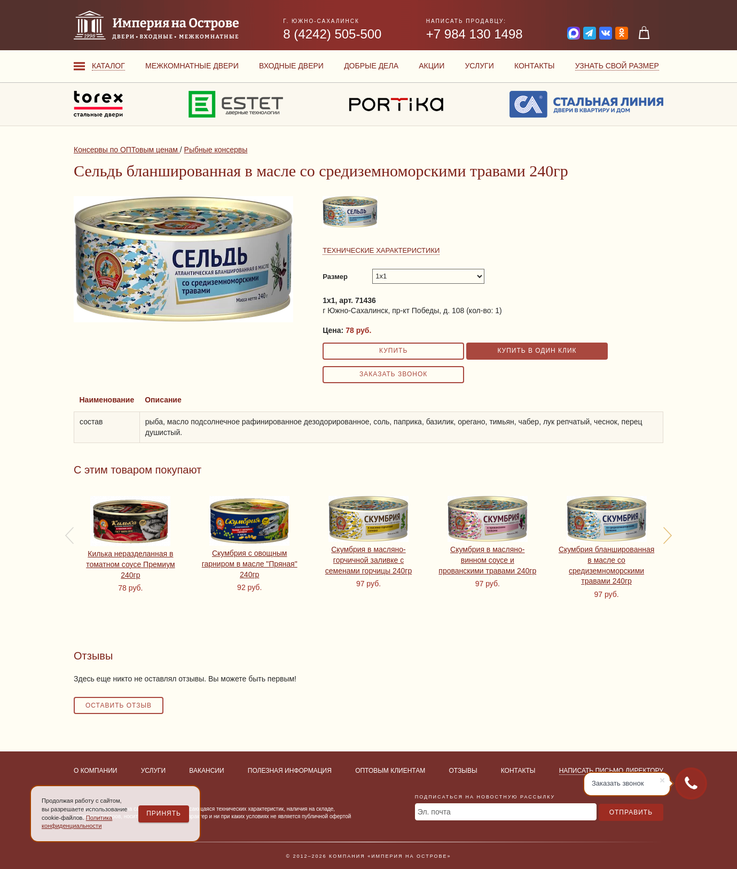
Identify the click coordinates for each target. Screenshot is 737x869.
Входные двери (291, 65)
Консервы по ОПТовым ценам (127, 149)
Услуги (479, 65)
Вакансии (206, 770)
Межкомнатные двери (192, 65)
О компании (95, 770)
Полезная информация (290, 770)
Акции (431, 65)
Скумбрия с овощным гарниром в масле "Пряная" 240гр (249, 563)
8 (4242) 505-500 (332, 34)
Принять (163, 813)
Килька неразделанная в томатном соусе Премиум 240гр (130, 564)
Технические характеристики (381, 250)
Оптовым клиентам (390, 770)
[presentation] (69, 535)
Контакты (534, 65)
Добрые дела (371, 65)
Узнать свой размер (617, 65)
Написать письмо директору (611, 770)
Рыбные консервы (216, 149)
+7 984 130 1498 (474, 34)
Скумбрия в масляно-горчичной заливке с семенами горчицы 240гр (368, 560)
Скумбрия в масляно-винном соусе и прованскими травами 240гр (487, 560)
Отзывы (463, 770)
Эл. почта (434, 812)
